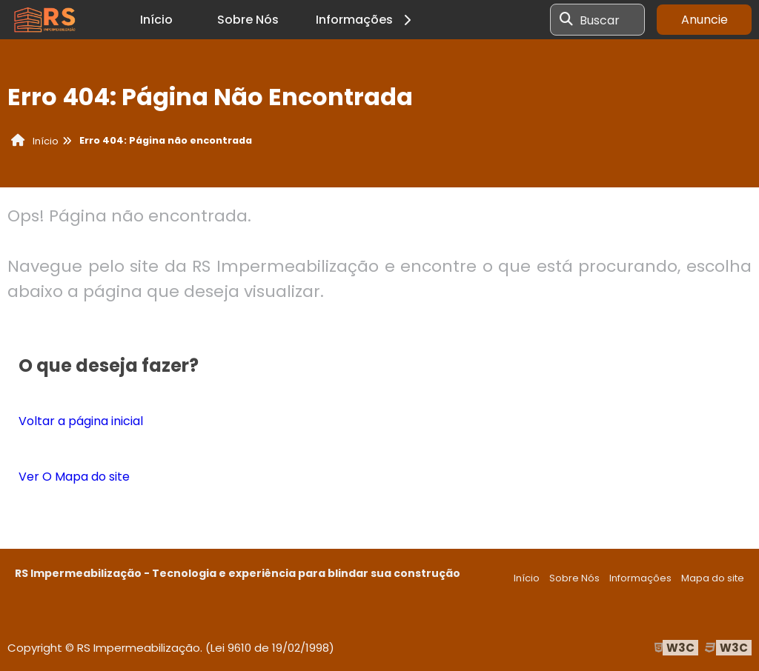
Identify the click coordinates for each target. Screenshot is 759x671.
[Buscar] (566, 20)
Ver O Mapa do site (74, 476)
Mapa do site (712, 578)
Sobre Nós (248, 19)
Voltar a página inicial (81, 421)
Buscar (600, 19)
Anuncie (704, 19)
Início (156, 19)
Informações (366, 19)
